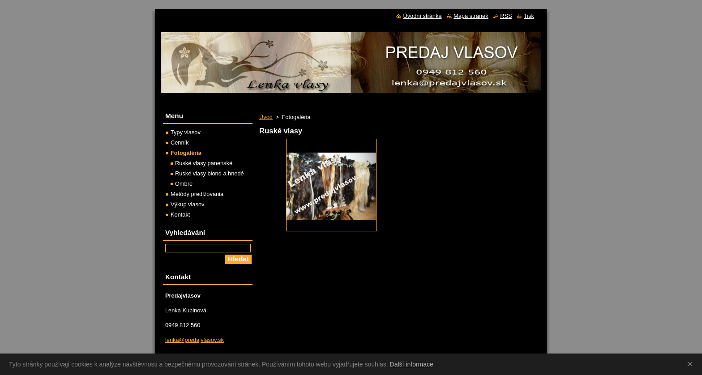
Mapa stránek (471, 16)
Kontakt (180, 214)
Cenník (180, 142)
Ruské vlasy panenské (203, 163)
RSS (506, 16)
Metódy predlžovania (197, 194)
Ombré (184, 183)
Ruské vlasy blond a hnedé (209, 173)
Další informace (411, 364)
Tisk (529, 16)
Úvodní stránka (422, 16)
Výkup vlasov (187, 204)
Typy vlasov (186, 132)
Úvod (266, 117)
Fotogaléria (186, 152)
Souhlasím (691, 364)
